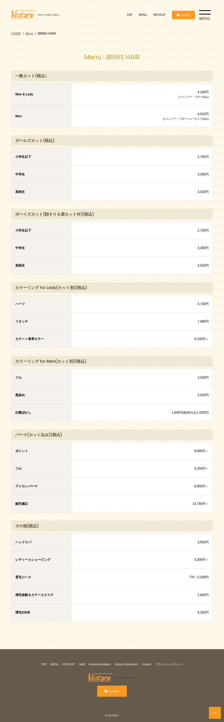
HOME (16, 33)
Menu (29, 33)
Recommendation (100, 664)
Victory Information (126, 664)
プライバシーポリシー (169, 664)
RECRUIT (159, 14)
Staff (82, 664)
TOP (129, 14)
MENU (143, 14)
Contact (146, 664)
